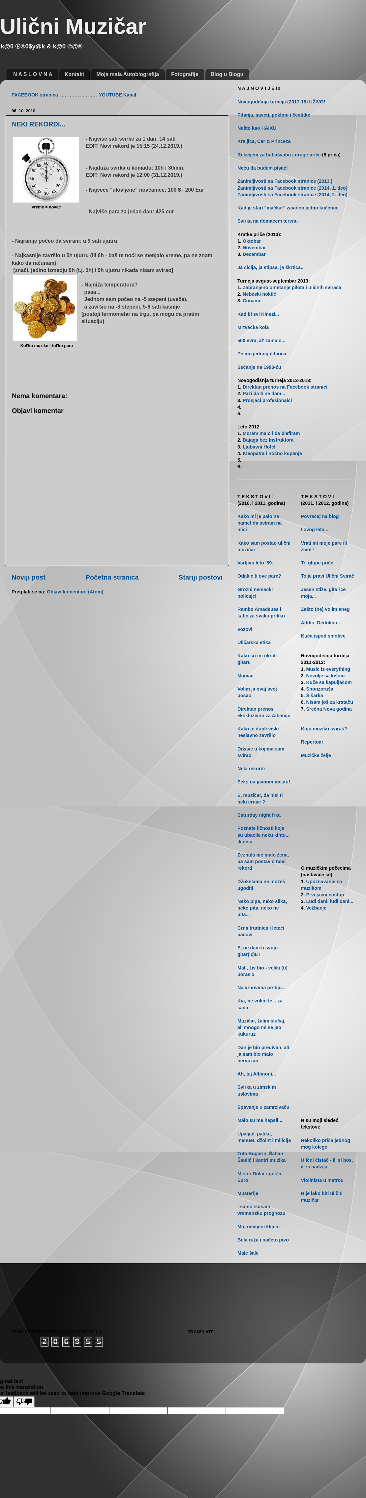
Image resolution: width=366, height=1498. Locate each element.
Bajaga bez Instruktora (268, 440)
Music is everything (328, 669)
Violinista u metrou (322, 1180)
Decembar (254, 254)
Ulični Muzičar (73, 26)
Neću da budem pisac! (262, 168)
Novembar (254, 247)
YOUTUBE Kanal (117, 94)
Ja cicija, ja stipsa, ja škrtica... (271, 267)
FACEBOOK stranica (35, 94)
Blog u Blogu (227, 74)
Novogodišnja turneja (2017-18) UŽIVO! (281, 101)
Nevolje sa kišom (325, 675)
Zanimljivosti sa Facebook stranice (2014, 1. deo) (292, 188)
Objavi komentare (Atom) (75, 591)
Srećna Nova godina (329, 709)
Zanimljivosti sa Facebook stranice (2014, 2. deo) (292, 194)
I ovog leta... (314, 529)
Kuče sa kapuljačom (329, 682)
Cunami (251, 300)
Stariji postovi (201, 577)
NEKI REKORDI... (38, 124)
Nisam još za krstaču (329, 702)
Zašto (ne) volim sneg (325, 609)
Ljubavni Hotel (259, 446)
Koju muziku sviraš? (324, 728)
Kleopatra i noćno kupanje (272, 453)
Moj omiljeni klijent (258, 1226)
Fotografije (184, 74)
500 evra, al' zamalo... (261, 340)
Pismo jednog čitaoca (261, 353)
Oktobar (252, 241)
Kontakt (74, 74)
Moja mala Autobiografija (127, 74)
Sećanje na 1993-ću (259, 367)
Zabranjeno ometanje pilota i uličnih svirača (292, 287)
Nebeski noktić (259, 294)
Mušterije (247, 1193)
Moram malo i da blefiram (271, 433)
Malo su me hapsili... (260, 1120)
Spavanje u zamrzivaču (263, 1107)
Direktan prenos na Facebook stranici (285, 387)
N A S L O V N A (32, 74)
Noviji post (29, 577)
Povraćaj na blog (320, 516)
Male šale (248, 1253)
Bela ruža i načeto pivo (263, 1239)
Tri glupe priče (317, 562)
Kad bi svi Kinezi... (258, 314)
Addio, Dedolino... (321, 622)
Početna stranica (111, 577)
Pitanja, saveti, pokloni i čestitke (273, 115)
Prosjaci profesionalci (267, 400)
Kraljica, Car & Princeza (264, 141)
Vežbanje (316, 908)
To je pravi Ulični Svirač (327, 576)
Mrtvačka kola (253, 327)
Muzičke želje (316, 755)
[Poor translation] (24, 1401)
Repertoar (312, 742)
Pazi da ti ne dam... (264, 393)
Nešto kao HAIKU (256, 128)
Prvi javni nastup (325, 894)
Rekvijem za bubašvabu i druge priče (279, 154)
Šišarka (314, 695)
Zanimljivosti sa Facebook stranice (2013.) (284, 181)
